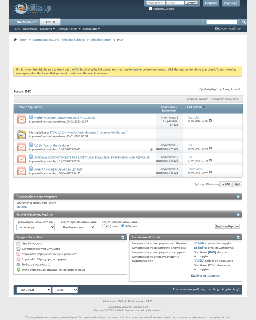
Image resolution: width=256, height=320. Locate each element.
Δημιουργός (35, 107)
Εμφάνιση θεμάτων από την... (36, 222)
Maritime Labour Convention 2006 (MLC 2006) (64, 118)
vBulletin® (127, 306)
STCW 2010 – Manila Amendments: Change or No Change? (88, 132)
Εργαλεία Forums (196, 98)
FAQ (17, 28)
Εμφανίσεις (169, 110)
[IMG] (212, 252)
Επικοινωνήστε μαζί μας (188, 289)
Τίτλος (21, 107)
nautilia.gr (213, 289)
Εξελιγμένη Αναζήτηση (228, 28)
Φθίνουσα (129, 226)
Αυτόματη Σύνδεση (161, 9)
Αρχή (237, 184)
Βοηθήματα (90, 28)
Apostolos (59, 121)
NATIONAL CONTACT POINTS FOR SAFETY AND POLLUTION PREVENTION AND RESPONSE (92, 157)
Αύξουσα (110, 226)
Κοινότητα (46, 28)
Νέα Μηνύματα (27, 22)
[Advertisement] (105, 54)
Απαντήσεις (168, 107)
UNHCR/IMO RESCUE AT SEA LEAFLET (58, 169)
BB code (199, 243)
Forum (50, 22)
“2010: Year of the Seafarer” (52, 145)
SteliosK (21, 206)
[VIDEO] (199, 260)
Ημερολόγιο (30, 28)
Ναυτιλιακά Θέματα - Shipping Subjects (59, 40)
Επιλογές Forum (67, 28)
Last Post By (196, 107)
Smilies (202, 248)
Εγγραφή (230, 3)
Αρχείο (226, 289)
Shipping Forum (101, 40)
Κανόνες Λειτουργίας (205, 276)
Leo (55, 149)
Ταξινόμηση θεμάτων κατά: (79, 222)
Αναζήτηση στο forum (224, 98)
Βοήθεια (211, 3)
